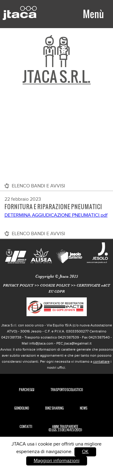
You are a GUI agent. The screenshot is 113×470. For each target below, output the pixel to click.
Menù (93, 14)
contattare (101, 361)
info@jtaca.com (41, 343)
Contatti (26, 426)
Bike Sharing (54, 408)
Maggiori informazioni (57, 461)
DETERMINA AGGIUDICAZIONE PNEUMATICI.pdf (56, 215)
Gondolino (21, 408)
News (83, 408)
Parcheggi (26, 389)
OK (85, 452)
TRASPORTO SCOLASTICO (67, 389)
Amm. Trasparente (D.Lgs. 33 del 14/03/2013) (65, 428)
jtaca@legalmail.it (78, 343)
